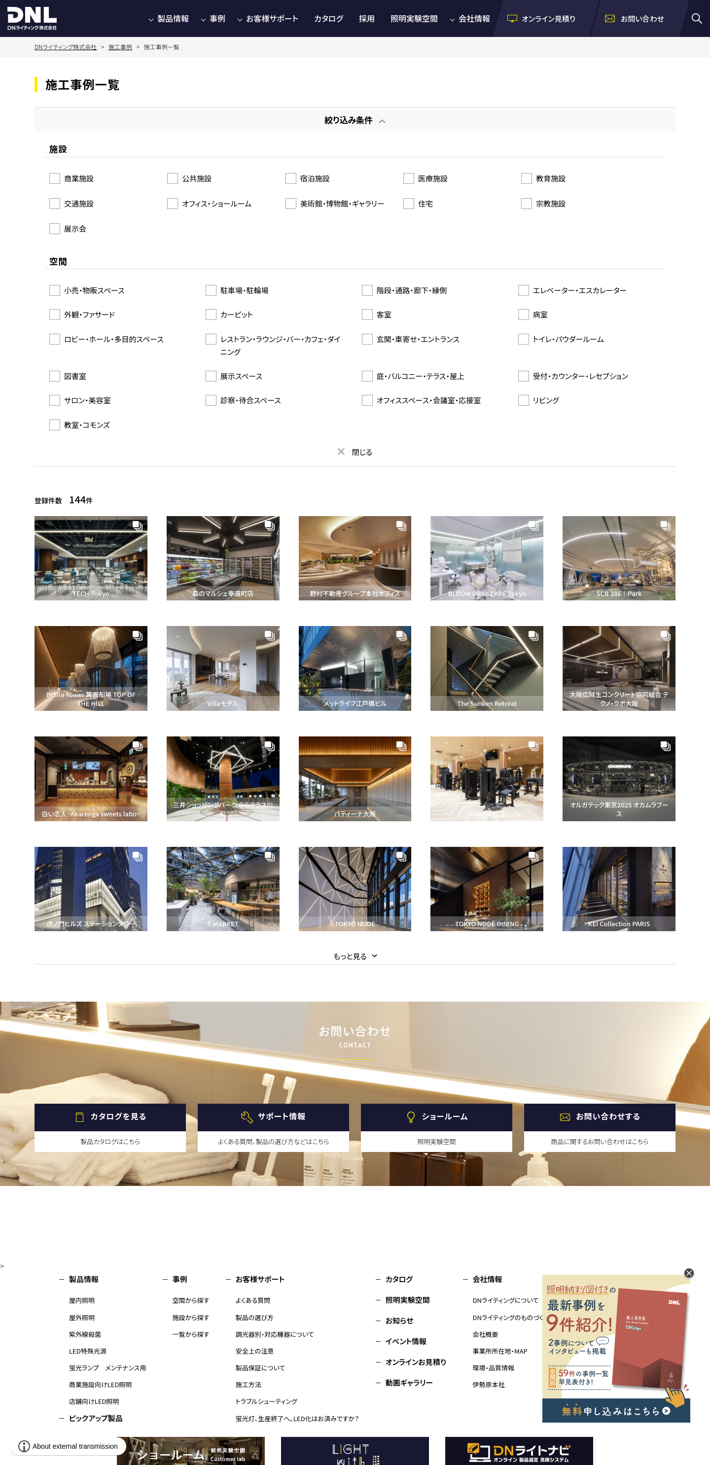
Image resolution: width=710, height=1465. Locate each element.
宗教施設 (551, 203)
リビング (546, 400)
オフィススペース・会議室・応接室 (429, 400)
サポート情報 (282, 1116)
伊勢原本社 (489, 1384)
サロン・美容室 (87, 400)
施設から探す (191, 1317)
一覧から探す (191, 1334)
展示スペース (241, 376)
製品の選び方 (255, 1317)
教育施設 (551, 178)
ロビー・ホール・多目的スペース (114, 339)
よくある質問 (253, 1300)
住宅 (425, 203)
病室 (540, 314)
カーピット (236, 314)
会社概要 (485, 1334)
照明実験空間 (414, 18)
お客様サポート (272, 18)
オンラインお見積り (416, 1362)
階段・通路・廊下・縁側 (412, 290)
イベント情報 (406, 1341)
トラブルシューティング (266, 1401)
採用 (367, 18)
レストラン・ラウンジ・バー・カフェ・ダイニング (280, 345)
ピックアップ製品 (96, 1418)
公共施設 (197, 178)
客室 (384, 314)
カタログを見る (118, 1116)
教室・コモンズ (87, 424)
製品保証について (260, 1367)
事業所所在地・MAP (500, 1351)
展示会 (75, 228)
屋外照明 (82, 1317)
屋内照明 (82, 1300)
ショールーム (445, 1116)
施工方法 (248, 1384)
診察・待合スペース (250, 400)
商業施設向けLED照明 (100, 1384)
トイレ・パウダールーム (568, 339)
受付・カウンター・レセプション (580, 376)
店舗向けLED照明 (94, 1401)
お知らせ (400, 1320)
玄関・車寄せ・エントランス (418, 339)
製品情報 (173, 18)
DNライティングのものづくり (511, 1317)
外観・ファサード (89, 314)
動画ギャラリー (409, 1382)
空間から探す (191, 1300)
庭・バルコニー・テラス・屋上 (420, 376)
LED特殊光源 (87, 1351)
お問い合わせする (608, 1116)
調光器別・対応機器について (275, 1334)
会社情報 (474, 18)
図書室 (75, 376)
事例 (217, 18)
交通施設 (79, 203)
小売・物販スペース (94, 290)
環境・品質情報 (494, 1367)
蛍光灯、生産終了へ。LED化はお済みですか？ (297, 1418)
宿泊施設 (315, 178)
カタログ (328, 18)
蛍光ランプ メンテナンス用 (107, 1367)
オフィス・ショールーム (216, 203)
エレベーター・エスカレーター (580, 290)
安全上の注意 (255, 1351)
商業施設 (79, 178)
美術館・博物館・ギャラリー (342, 203)
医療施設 (433, 178)
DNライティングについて (506, 1300)
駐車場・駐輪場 (244, 290)
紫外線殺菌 (85, 1334)
